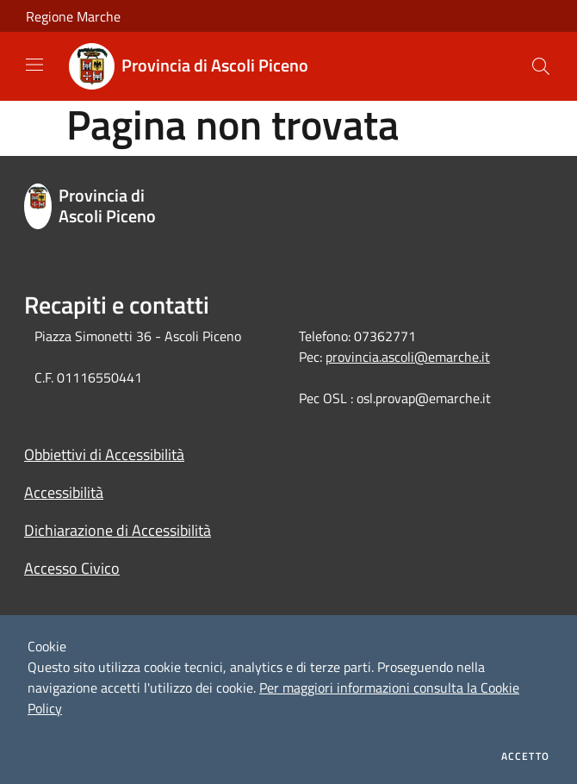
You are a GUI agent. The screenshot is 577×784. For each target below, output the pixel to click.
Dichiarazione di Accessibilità (117, 530)
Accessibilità (63, 492)
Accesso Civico (72, 568)
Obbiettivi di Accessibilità (104, 454)
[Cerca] (540, 66)
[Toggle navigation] (34, 64)
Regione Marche (73, 16)
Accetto (525, 756)
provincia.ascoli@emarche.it (408, 356)
